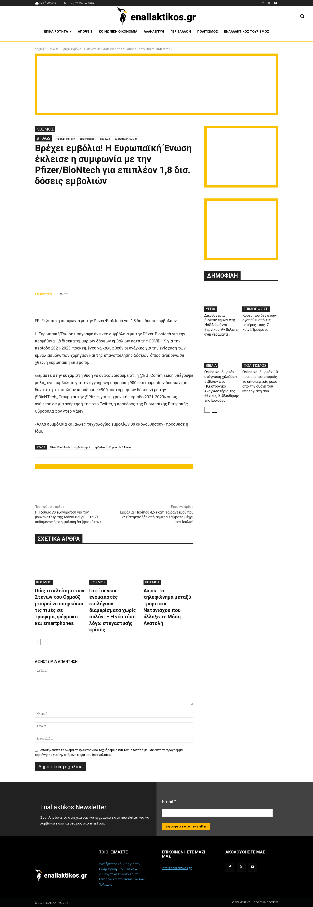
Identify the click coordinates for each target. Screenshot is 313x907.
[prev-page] (38, 642)
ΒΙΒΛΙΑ (211, 365)
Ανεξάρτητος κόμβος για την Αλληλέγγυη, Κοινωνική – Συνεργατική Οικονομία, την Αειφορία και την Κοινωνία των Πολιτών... (121, 874)
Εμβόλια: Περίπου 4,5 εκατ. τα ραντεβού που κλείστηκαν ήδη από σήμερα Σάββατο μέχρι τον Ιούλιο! (156, 517)
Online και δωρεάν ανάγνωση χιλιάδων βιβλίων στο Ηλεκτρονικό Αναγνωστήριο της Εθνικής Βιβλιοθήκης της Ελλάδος (221, 386)
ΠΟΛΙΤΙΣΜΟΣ (255, 365)
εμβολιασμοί (87, 138)
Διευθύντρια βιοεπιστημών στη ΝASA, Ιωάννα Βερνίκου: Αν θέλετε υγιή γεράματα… (221, 325)
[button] (302, 15)
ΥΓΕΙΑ (210, 308)
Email (169, 801)
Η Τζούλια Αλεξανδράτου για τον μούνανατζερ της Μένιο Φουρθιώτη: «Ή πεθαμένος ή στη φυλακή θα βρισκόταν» (68, 517)
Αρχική (39, 49)
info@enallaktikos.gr (177, 868)
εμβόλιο (105, 138)
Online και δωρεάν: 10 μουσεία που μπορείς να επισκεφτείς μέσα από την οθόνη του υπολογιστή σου (260, 381)
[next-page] (45, 642)
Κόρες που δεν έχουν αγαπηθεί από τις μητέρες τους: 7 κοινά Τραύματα (259, 322)
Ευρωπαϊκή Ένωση (126, 138)
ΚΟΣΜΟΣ (53, 49)
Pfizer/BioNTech (65, 138)
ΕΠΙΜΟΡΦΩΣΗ (256, 308)
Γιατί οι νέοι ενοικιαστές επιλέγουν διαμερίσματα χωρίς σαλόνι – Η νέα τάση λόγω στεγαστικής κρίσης (112, 610)
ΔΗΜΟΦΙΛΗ (222, 275)
